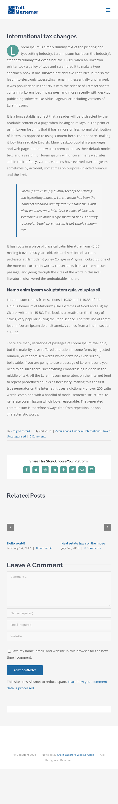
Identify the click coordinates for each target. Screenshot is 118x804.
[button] (10, 527)
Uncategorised (16, 436)
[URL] (59, 636)
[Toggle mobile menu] (108, 10)
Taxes (106, 431)
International (93, 431)
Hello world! (16, 543)
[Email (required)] (59, 624)
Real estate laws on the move (83, 543)
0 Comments (38, 436)
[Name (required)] (59, 613)
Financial (77, 431)
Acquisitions (63, 431)
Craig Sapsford (20, 431)
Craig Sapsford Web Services (75, 755)
